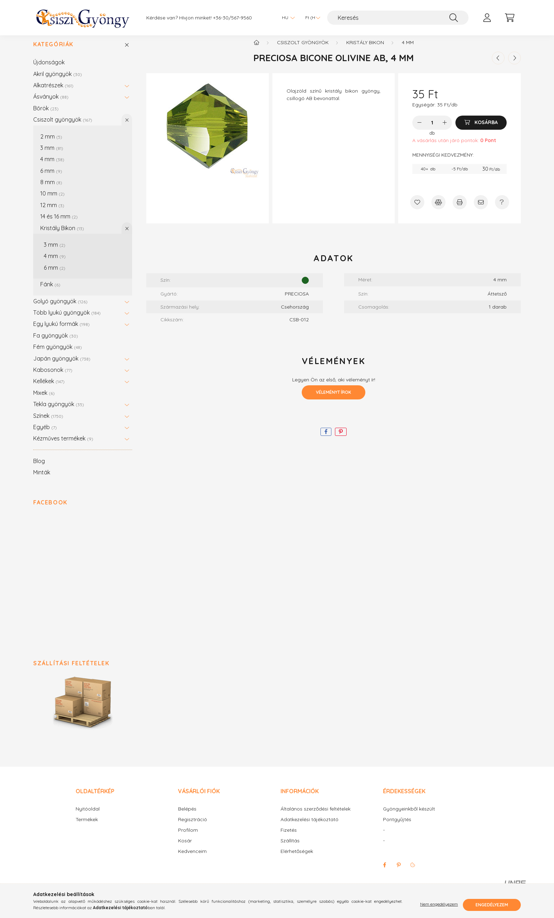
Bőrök (46, 115)
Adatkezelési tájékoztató (309, 827)
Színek (48, 422)
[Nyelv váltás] (286, 18)
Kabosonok (52, 376)
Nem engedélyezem (439, 904)
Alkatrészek (53, 92)
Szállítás (290, 848)
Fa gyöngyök (55, 342)
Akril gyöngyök (57, 80)
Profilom (188, 837)
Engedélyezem (492, 904)
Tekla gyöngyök (58, 411)
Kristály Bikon (62, 235)
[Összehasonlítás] (438, 209)
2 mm (51, 143)
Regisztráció (192, 827)
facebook (384, 872)
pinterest (398, 872)
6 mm (51, 177)
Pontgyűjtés (397, 827)
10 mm (52, 200)
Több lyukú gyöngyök (67, 319)
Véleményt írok (333, 399)
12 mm (52, 212)
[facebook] (325, 439)
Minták (41, 479)
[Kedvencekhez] (417, 209)
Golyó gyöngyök (60, 308)
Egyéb (45, 434)
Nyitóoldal (88, 816)
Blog (39, 468)
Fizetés (289, 837)
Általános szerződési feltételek (315, 816)
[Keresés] (397, 18)
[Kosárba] (481, 130)
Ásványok (51, 103)
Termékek (87, 827)
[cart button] (509, 18)
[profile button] (487, 18)
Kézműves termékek (63, 445)
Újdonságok (49, 69)
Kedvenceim (192, 858)
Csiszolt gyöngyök (62, 126)
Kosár (185, 848)
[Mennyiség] (432, 130)
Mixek (44, 399)
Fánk (50, 291)
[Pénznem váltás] (311, 18)
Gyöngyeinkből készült (409, 816)
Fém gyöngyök (57, 353)
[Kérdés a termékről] (502, 209)
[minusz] (419, 129)
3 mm (51, 154)
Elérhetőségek (297, 858)
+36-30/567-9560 (232, 18)
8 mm (51, 189)
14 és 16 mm (59, 223)
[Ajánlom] (481, 209)
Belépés (187, 816)
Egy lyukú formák (61, 330)
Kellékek (49, 388)
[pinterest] (341, 439)
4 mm (52, 166)
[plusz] (445, 129)
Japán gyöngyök (61, 365)
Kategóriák (53, 51)
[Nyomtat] (460, 209)
